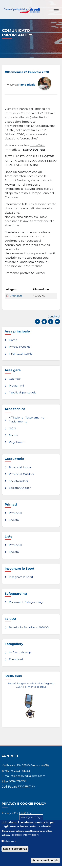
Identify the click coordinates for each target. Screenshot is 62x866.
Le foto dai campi (20, 652)
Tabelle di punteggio (22, 392)
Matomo (10, 844)
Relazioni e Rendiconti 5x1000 (29, 627)
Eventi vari (16, 659)
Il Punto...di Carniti (21, 353)
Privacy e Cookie (19, 346)
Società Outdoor (20, 487)
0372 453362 (22, 770)
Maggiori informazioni (24, 838)
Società (14, 520)
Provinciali (15, 513)
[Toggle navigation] (56, 9)
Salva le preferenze (15, 852)
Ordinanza (15, 295)
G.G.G (12, 428)
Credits (6, 821)
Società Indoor (18, 481)
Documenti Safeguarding (26, 602)
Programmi (16, 385)
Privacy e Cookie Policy (17, 813)
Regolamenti (17, 442)
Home (13, 340)
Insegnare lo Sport (21, 577)
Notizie (13, 435)
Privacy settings (31, 820)
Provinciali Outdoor (21, 474)
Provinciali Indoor (20, 467)
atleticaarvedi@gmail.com (28, 775)
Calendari (15, 378)
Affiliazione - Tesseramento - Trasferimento (27, 419)
